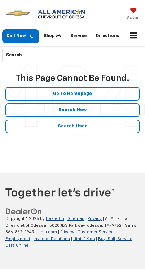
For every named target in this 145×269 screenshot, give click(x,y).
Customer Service (96, 232)
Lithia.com (46, 232)
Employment (17, 239)
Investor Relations (52, 239)
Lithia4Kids (84, 239)
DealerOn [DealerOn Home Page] (55, 219)
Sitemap (75, 219)
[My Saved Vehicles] (133, 14)
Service (78, 36)
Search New (72, 110)
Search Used (73, 126)
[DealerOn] (23, 211)
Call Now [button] (19, 36)
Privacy (95, 219)
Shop (52, 35)
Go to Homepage (72, 93)
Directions (107, 36)
